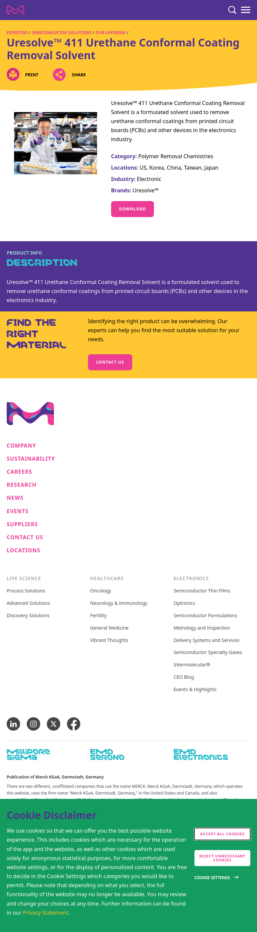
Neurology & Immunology (118, 603)
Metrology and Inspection (202, 628)
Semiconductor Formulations (205, 616)
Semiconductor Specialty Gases (208, 652)
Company (21, 446)
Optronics (184, 603)
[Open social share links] (59, 74)
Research (21, 485)
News (15, 498)
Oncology (100, 591)
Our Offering (111, 32)
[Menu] (245, 10)
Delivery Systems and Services (207, 640)
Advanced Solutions (28, 603)
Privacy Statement (46, 912)
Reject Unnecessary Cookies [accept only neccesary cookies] (222, 857)
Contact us (110, 362)
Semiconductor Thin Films (202, 591)
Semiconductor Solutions (61, 32)
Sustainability (31, 459)
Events (17, 511)
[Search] (232, 10)
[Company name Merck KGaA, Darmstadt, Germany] (15, 10)
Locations (23, 550)
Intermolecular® (192, 665)
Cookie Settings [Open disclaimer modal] (212, 877)
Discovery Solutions (28, 616)
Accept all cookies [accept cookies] (222, 833)
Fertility (98, 616)
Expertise (17, 32)
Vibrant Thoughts (109, 640)
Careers (19, 472)
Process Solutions (26, 591)
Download (132, 209)
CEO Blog (184, 677)
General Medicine (109, 628)
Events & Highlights (195, 689)
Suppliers (22, 524)
